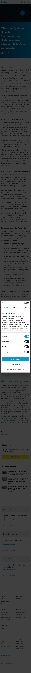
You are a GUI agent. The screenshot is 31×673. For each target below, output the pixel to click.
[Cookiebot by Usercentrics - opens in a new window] (22, 303)
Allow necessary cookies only (15, 369)
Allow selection (15, 364)
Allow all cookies (15, 359)
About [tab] (25, 307)
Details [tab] (15, 307)
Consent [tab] (5, 307)
